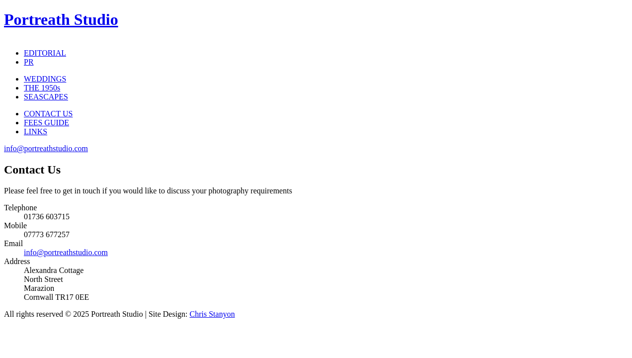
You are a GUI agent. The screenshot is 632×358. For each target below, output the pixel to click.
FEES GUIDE (46, 122)
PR (29, 62)
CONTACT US (48, 113)
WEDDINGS (45, 79)
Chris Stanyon (212, 314)
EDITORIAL (45, 53)
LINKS (35, 131)
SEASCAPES (46, 96)
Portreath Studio (61, 19)
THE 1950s (42, 88)
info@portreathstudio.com (46, 148)
